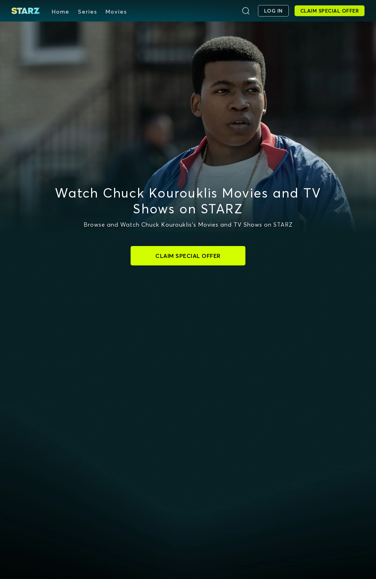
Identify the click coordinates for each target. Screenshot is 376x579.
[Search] (245, 10)
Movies (116, 11)
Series (87, 11)
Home (60, 11)
